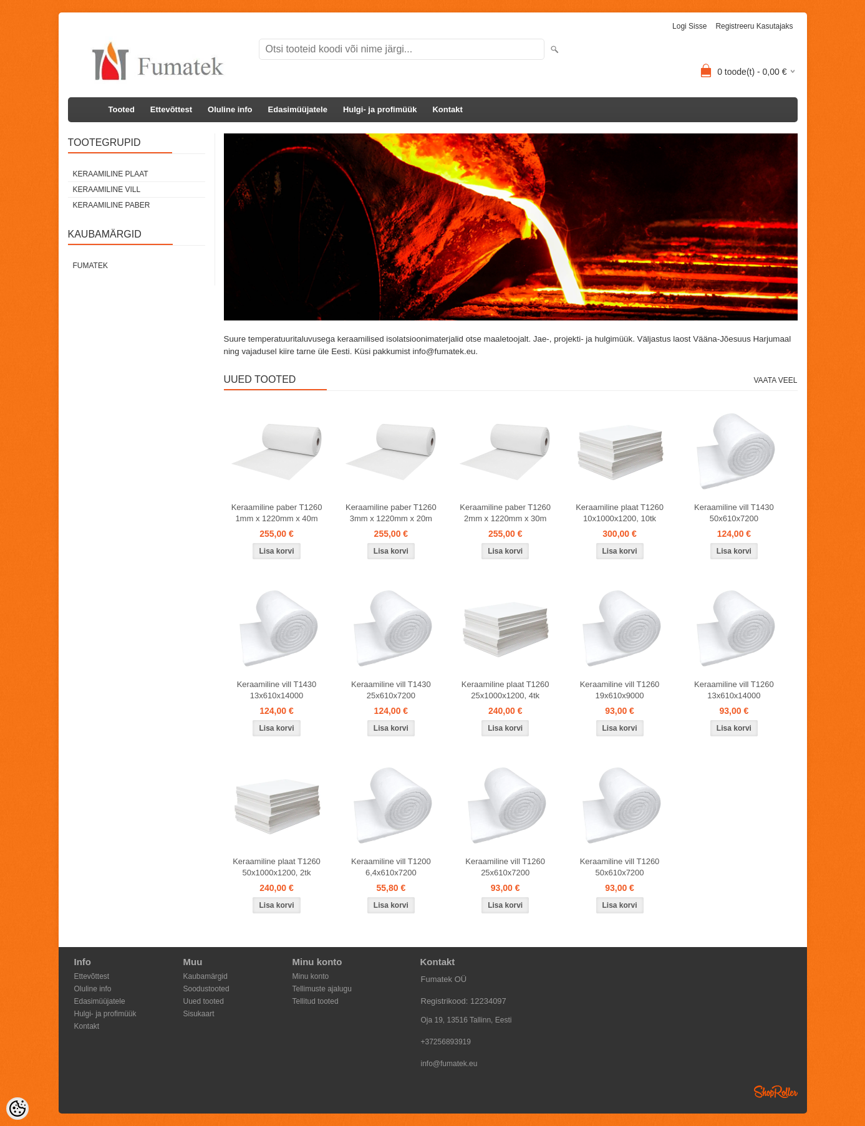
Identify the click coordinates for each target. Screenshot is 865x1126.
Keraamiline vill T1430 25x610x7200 (391, 690)
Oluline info (230, 109)
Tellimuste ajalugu (322, 988)
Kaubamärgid (205, 976)
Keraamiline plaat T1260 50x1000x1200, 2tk (277, 867)
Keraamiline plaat (110, 174)
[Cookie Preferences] (17, 1108)
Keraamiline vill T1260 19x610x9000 (620, 690)
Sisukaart (199, 1013)
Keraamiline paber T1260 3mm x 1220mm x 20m (391, 513)
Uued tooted (203, 1001)
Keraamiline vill (107, 189)
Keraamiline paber (111, 205)
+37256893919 (446, 1041)
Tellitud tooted (315, 1001)
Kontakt (447, 109)
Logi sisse (689, 26)
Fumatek (90, 265)
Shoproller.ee (776, 1091)
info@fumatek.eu (449, 1063)
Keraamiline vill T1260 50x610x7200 (620, 867)
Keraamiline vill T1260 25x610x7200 (505, 867)
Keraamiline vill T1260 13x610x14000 (734, 690)
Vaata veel (775, 380)
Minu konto (310, 976)
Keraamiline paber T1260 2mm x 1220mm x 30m (505, 513)
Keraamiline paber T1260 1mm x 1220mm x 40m (276, 513)
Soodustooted (206, 988)
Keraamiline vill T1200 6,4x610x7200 (391, 867)
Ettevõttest (171, 109)
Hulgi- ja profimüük (380, 109)
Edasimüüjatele (297, 109)
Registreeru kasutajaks (754, 26)
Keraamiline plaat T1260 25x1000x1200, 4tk (505, 690)
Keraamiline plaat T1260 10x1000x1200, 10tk (620, 513)
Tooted (122, 109)
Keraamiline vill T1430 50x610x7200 (734, 513)
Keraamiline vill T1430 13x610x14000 (277, 690)
